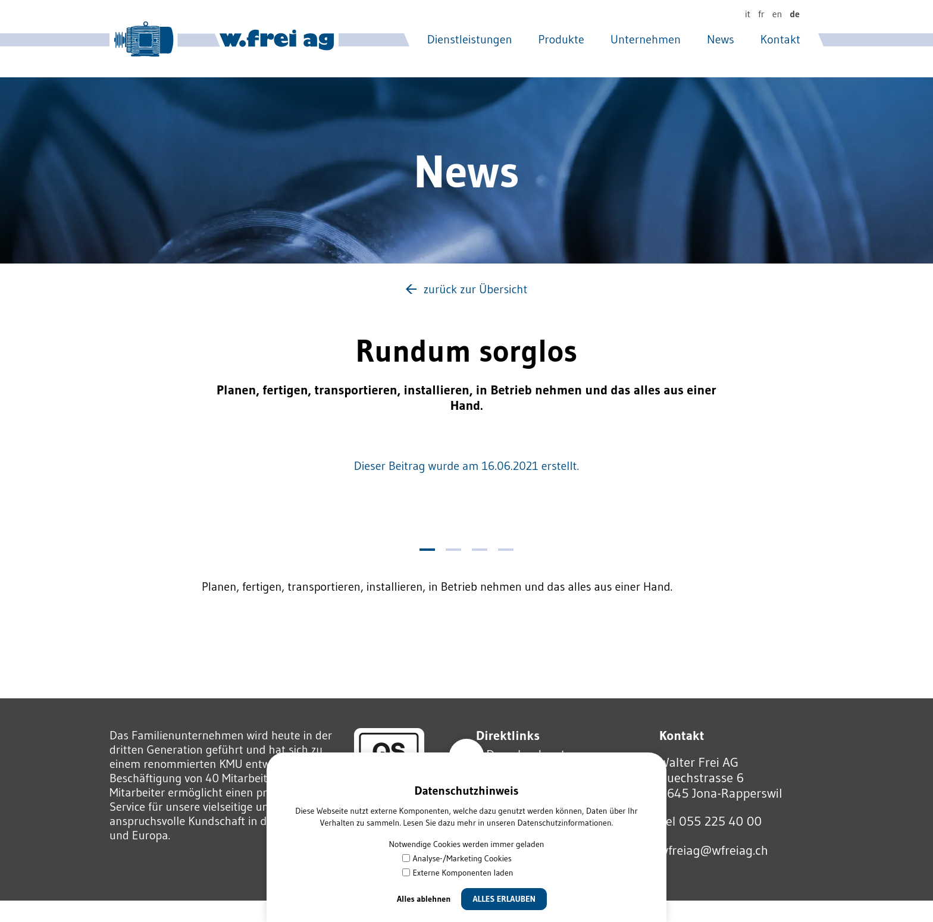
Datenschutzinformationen (564, 822)
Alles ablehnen (424, 898)
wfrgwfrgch (713, 850)
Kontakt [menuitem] (780, 39)
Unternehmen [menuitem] (645, 39)
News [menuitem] (720, 39)
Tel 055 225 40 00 (710, 821)
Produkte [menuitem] (561, 39)
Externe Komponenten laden (458, 872)
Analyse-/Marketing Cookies (457, 858)
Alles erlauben (504, 898)
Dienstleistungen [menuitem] (469, 39)
